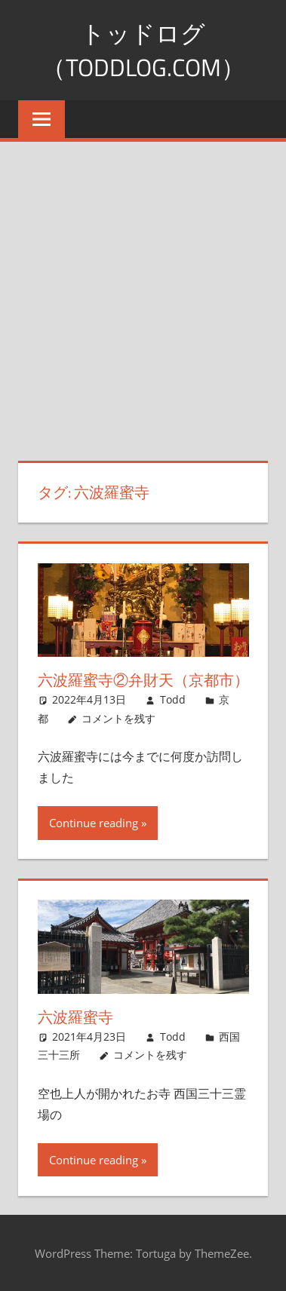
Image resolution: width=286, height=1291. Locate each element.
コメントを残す (118, 718)
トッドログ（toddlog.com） (143, 50)
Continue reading (93, 822)
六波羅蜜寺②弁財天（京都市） (143, 679)
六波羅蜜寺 (75, 1017)
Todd (173, 699)
